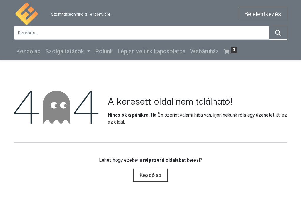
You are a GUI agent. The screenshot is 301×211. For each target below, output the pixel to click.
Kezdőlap (150, 175)
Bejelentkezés (262, 14)
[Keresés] (278, 33)
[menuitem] (28, 51)
